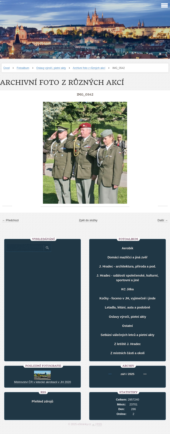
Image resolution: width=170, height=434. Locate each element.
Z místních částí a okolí (127, 353)
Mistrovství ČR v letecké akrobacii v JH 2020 (42, 382)
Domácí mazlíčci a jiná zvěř (128, 257)
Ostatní (127, 326)
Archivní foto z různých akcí (89, 68)
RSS (99, 424)
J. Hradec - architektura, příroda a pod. (127, 266)
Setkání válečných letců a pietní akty (128, 335)
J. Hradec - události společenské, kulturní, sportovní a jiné (127, 278)
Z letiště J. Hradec (127, 344)
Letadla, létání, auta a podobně (127, 307)
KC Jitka (127, 289)
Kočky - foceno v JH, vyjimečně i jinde (127, 298)
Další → (163, 220)
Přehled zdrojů (42, 401)
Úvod (6, 68)
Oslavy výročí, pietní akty (51, 68)
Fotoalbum (23, 68)
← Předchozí (10, 220)
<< (110, 374)
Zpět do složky (88, 220)
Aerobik (127, 248)
